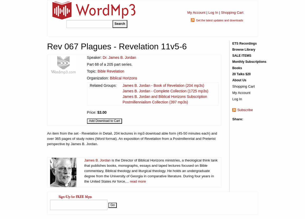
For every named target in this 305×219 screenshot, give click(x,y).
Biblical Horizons (123, 78)
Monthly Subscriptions (249, 62)
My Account (196, 13)
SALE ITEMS (241, 56)
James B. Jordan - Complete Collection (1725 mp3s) (165, 91)
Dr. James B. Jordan (119, 57)
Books (237, 68)
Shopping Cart (232, 13)
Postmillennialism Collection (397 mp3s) (155, 102)
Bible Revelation (111, 71)
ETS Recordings (244, 43)
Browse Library (243, 49)
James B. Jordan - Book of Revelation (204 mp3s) (163, 85)
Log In (213, 13)
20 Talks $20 (241, 74)
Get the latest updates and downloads (219, 20)
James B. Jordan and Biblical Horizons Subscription (165, 96)
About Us (239, 80)
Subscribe (245, 110)
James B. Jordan (97, 160)
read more (138, 181)
